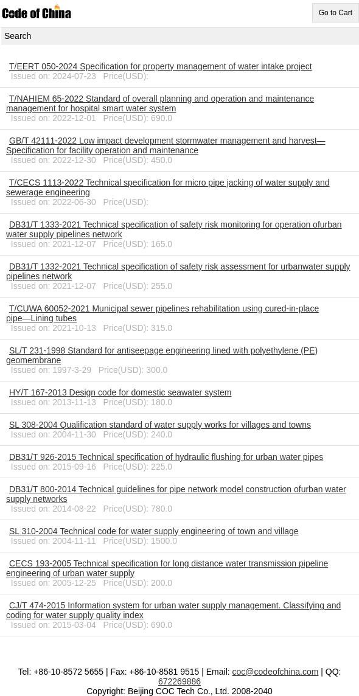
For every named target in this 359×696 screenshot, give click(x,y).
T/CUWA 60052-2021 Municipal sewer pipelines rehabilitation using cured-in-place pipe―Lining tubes (162, 313)
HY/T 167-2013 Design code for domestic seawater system (120, 392)
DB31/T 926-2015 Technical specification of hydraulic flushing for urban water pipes (166, 457)
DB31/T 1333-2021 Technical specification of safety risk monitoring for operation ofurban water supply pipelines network (174, 229)
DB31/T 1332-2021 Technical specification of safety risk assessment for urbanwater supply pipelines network (178, 271)
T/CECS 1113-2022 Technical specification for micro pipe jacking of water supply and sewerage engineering (168, 187)
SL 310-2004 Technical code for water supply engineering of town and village (154, 531)
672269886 (179, 681)
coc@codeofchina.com (275, 672)
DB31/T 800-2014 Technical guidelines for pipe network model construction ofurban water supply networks (176, 494)
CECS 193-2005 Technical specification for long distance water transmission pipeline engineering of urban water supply (167, 568)
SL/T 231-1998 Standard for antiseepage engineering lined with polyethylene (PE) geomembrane (162, 355)
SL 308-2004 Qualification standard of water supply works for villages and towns (160, 425)
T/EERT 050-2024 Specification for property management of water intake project (160, 66)
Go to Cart (335, 13)
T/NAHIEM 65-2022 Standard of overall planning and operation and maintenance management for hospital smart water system (160, 103)
